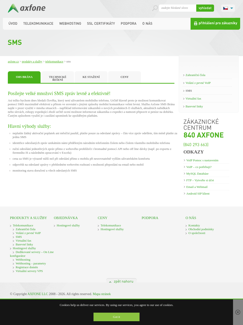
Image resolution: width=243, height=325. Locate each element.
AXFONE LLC (38, 294)
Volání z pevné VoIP (198, 83)
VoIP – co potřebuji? (199, 167)
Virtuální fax (193, 98)
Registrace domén (27, 267)
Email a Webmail (197, 187)
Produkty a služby (32, 61)
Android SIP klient (198, 193)
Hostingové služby (24, 248)
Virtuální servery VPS (29, 271)
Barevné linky (194, 106)
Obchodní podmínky (201, 229)
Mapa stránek (102, 294)
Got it (116, 317)
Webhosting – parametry (31, 263)
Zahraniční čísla (195, 75)
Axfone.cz (13, 61)
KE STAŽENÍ (91, 77)
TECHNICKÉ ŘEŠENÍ (57, 78)
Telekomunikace (54, 61)
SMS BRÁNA (24, 77)
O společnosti (196, 233)
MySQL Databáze (197, 173)
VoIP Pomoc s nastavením (202, 160)
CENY (125, 77)
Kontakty (194, 225)
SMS (189, 90)
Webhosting (23, 259)
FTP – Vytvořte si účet (200, 180)
